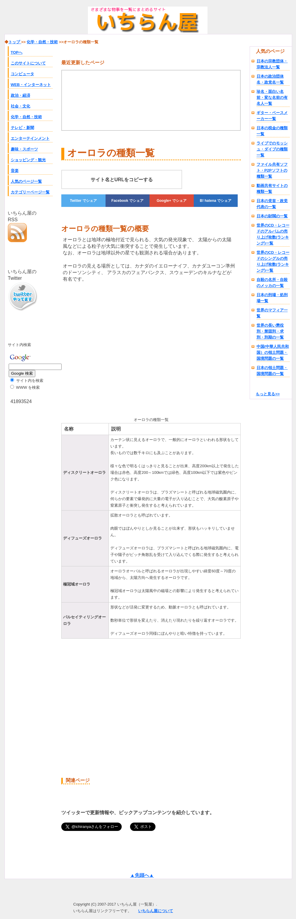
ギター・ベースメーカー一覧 (272, 115)
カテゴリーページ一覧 (30, 192)
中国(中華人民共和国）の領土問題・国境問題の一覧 (273, 352)
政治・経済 (20, 95)
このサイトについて (28, 63)
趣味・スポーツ (24, 149)
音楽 (15, 170)
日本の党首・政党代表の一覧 (272, 204)
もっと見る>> (268, 394)
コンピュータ (22, 74)
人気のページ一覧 (26, 181)
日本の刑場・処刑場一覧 (272, 298)
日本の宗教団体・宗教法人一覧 (272, 64)
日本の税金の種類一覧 (272, 131)
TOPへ (17, 52)
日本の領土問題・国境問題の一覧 (272, 370)
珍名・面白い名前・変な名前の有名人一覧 (272, 97)
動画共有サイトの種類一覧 (272, 188)
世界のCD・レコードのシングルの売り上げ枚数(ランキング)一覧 (273, 261)
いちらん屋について (155, 911)
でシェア (83, 201)
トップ (14, 42)
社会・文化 (20, 106)
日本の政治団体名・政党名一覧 (270, 79)
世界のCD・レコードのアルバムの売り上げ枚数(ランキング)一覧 (273, 234)
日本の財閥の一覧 (272, 216)
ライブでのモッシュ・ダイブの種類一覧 (272, 149)
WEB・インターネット (31, 84)
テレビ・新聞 (22, 127)
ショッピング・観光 (28, 160)
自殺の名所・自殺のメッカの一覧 (272, 282)
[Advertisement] (111, 348)
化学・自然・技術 (26, 117)
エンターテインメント (30, 138)
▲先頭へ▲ (142, 875)
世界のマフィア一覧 (272, 313)
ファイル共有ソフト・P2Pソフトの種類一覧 (272, 170)
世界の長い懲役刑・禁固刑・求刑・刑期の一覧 (270, 331)
